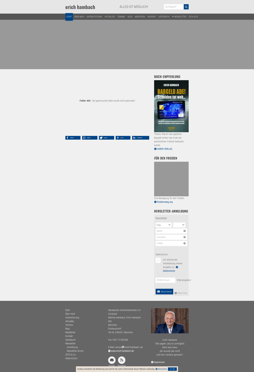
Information (162, 369)
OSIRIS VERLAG (164, 148)
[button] (73, 138)
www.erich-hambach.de (122, 350)
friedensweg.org (165, 201)
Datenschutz (162, 254)
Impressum (159, 362)
